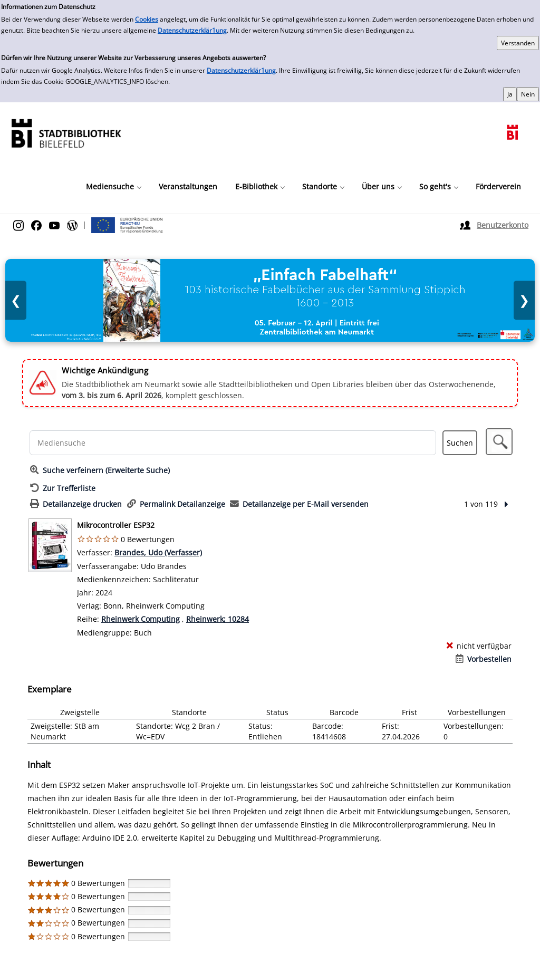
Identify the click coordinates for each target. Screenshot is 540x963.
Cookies (146, 19)
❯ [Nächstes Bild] (524, 300)
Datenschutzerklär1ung (192, 30)
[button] (499, 441)
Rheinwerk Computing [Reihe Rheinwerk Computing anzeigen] (140, 619)
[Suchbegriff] (233, 442)
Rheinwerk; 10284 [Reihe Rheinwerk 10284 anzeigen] (217, 619)
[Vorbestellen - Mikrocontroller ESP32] (484, 659)
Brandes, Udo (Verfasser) (158, 552)
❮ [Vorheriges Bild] (16, 300)
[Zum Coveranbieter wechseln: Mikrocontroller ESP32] (50, 545)
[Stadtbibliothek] (66, 132)
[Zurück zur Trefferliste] (62, 488)
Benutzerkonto (502, 225)
